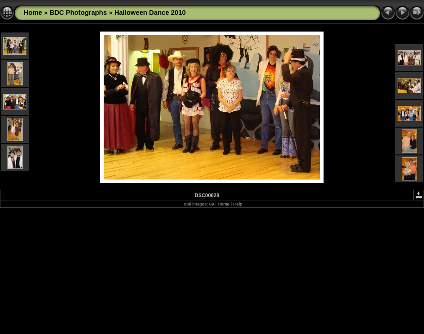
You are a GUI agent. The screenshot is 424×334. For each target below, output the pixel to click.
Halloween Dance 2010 (150, 12)
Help (238, 203)
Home (33, 12)
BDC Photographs (78, 12)
